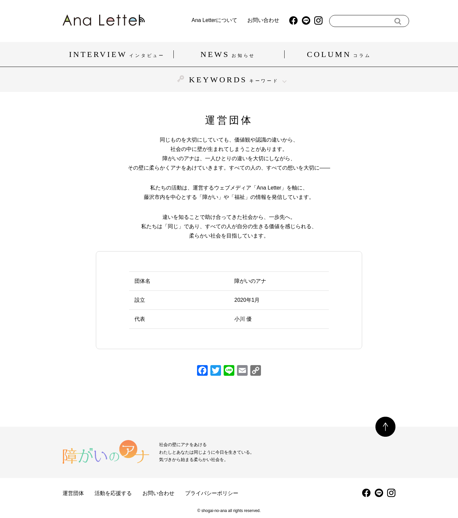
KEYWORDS (229, 79)
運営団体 (73, 493)
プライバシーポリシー (211, 493)
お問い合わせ (250, 20)
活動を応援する (113, 493)
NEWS (228, 54)
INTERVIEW (118, 54)
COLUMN (340, 54)
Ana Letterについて (201, 20)
